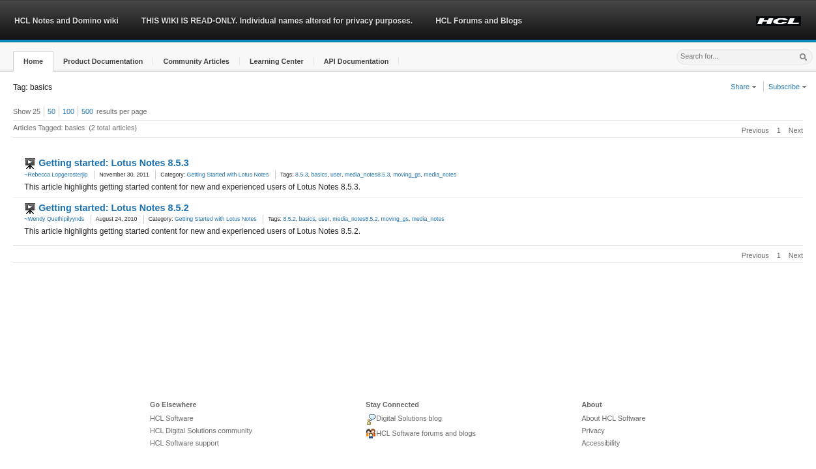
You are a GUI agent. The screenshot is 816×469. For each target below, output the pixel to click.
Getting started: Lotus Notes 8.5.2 (113, 208)
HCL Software (172, 418)
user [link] (336, 174)
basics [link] (319, 174)
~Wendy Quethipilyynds (54, 219)
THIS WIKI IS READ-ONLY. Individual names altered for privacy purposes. (277, 20)
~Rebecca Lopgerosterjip (55, 174)
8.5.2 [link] (289, 219)
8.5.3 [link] (301, 174)
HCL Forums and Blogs (478, 20)
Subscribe (787, 87)
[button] (33, 61)
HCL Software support (184, 443)
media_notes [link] (440, 174)
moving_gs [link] (406, 174)
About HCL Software (613, 418)
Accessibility (600, 443)
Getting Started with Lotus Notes (228, 174)
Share (744, 87)
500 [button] (87, 111)
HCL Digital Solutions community (201, 430)
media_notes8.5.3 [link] (367, 174)
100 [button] (68, 111)
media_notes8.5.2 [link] (354, 219)
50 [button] (51, 111)
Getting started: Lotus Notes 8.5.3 (113, 163)
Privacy (592, 430)
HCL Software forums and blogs (421, 434)
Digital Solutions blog (404, 419)
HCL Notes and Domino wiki (66, 20)
